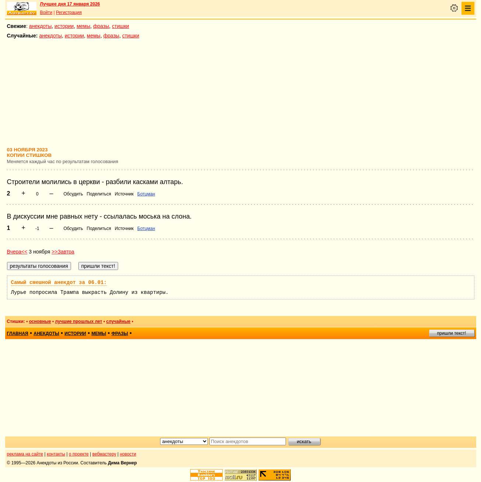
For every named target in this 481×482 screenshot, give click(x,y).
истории (64, 26)
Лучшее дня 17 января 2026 (70, 4)
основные (40, 321)
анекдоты (40, 26)
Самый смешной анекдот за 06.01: (59, 282)
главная (17, 333)
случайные (118, 321)
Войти (46, 12)
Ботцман (146, 194)
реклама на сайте (25, 454)
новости (128, 454)
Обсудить (73, 194)
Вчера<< (17, 252)
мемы (83, 26)
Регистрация (69, 12)
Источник (124, 194)
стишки (120, 26)
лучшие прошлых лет (78, 321)
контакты (56, 454)
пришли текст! (451, 333)
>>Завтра (63, 252)
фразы (101, 26)
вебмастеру (104, 454)
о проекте (79, 454)
